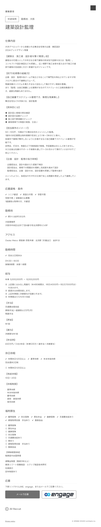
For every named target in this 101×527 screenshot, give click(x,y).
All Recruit (13, 509)
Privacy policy (10, 521)
